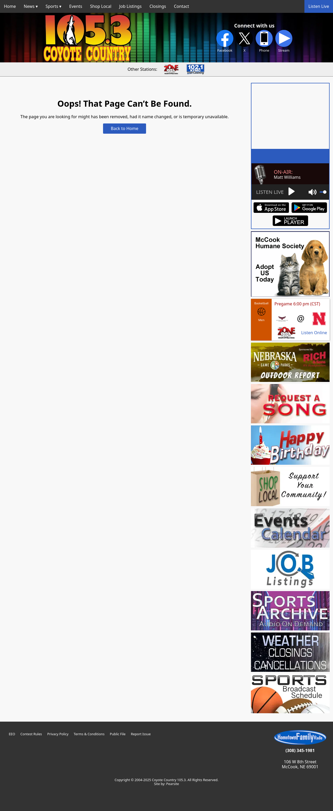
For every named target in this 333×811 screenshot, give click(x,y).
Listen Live (318, 6)
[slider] (323, 192)
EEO (12, 734)
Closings (157, 6)
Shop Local (100, 6)
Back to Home (124, 128)
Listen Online (314, 332)
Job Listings (130, 6)
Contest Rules (31, 734)
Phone (264, 41)
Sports (52, 6)
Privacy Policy (57, 734)
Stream (283, 41)
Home (10, 6)
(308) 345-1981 (300, 750)
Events (75, 6)
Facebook (224, 41)
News (29, 6)
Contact (181, 6)
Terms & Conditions (89, 734)
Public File (118, 734)
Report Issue (141, 734)
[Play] (275, 192)
